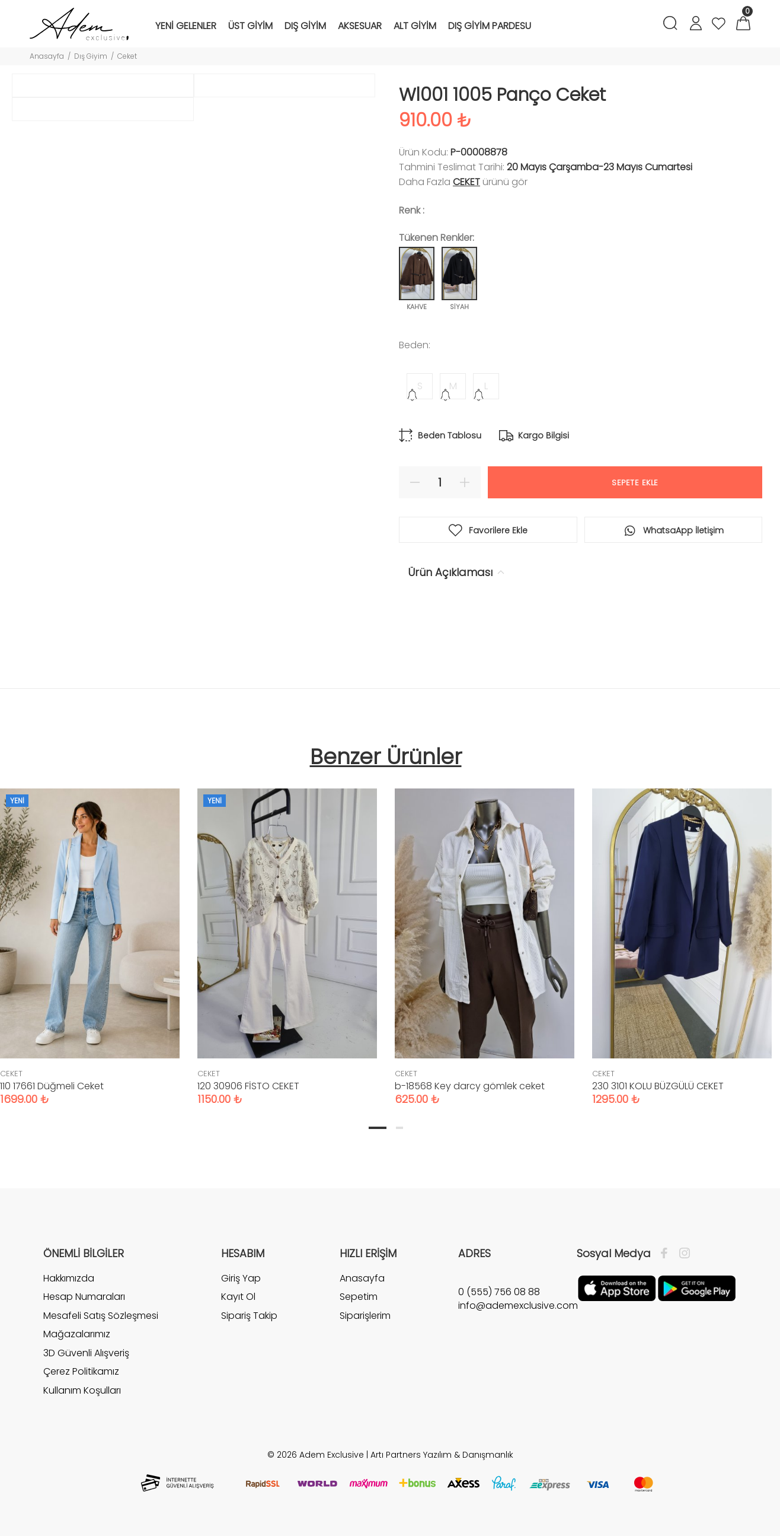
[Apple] (617, 1297)
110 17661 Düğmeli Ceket (52, 1095)
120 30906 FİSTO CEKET (248, 1095)
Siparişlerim (365, 1324)
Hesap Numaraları (84, 1306)
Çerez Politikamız (81, 1381)
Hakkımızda (68, 1287)
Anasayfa (47, 56)
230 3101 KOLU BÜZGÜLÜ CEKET (658, 1095)
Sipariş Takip (249, 1324)
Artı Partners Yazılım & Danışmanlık (441, 1464)
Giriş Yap (241, 1287)
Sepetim (359, 1306)
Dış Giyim (90, 56)
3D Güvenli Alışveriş (86, 1362)
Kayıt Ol (238, 1306)
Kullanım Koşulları (82, 1400)
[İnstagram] (681, 1262)
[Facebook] (667, 1262)
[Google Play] (697, 1297)
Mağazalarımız (76, 1343)
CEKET (466, 182)
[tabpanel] (287, 944)
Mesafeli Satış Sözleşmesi (100, 1324)
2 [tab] (399, 1137)
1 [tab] (377, 1137)
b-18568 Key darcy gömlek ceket (470, 1095)
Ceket (127, 56)
